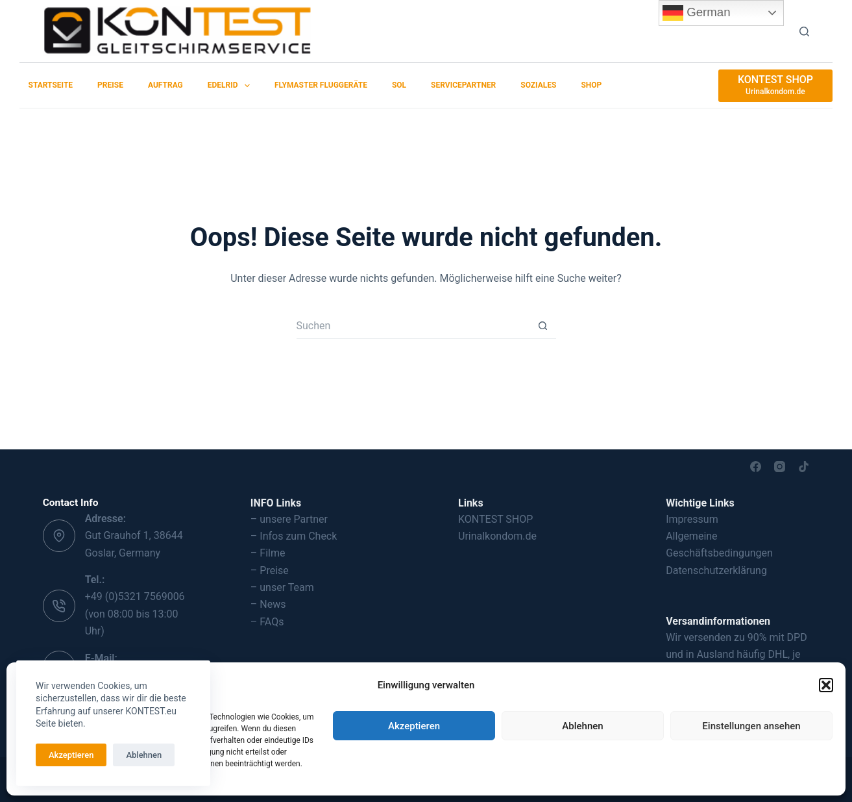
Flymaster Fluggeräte (320, 85)
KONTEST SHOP (495, 519)
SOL (399, 85)
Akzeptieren (414, 726)
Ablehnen (582, 726)
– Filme (268, 553)
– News (268, 604)
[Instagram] (779, 466)
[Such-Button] (543, 326)
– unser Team (282, 587)
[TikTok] (803, 466)
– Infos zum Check (293, 536)
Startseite (51, 85)
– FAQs (267, 622)
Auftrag (165, 85)
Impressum (692, 519)
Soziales (538, 85)
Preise (110, 85)
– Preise (269, 570)
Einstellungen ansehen (751, 726)
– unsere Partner (289, 519)
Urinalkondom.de (497, 536)
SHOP (591, 85)
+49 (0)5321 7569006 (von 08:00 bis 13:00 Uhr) (135, 613)
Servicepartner (463, 85)
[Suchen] (804, 31)
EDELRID (231, 86)
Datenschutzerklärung (716, 570)
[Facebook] (755, 466)
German (697, 13)
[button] (826, 685)
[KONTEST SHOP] (775, 85)
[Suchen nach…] (413, 326)
